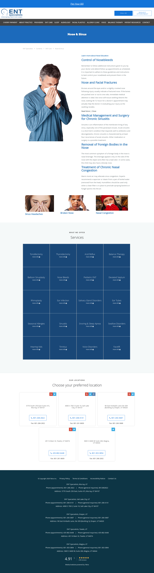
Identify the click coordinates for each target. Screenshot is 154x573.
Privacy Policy (65, 478)
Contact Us (112, 478)
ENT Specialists (28, 49)
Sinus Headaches (34, 214)
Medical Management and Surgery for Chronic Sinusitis (105, 117)
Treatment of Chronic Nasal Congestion (100, 168)
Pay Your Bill (77, 3)
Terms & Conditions (80, 478)
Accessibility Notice (97, 478)
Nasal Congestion (105, 212)
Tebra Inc (53, 479)
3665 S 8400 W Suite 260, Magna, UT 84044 (96, 442)
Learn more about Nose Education (94, 55)
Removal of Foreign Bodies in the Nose (104, 146)
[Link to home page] (8, 13)
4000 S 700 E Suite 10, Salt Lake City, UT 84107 (77, 407)
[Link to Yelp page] (51, 394)
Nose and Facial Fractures (99, 82)
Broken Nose (67, 212)
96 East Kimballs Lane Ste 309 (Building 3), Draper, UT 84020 (116, 407)
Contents (39, 49)
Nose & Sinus (59, 49)
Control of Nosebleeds (97, 60)
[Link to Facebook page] (93, 394)
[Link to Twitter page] (54, 394)
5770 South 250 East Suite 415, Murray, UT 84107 (38, 407)
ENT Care (49, 49)
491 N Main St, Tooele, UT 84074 (57, 441)
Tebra (87, 565)
